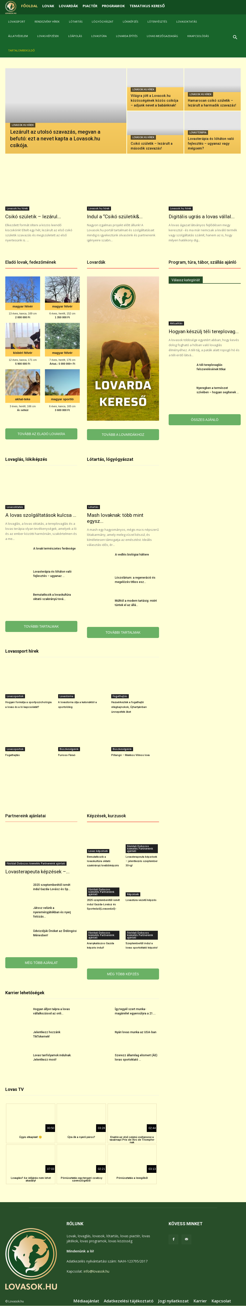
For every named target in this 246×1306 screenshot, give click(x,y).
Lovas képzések (48, 36)
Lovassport (16, 21)
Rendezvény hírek (47, 21)
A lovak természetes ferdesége (54, 548)
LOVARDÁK (68, 5)
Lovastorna (66, 696)
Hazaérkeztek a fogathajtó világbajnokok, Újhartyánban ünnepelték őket (129, 707)
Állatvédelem (18, 36)
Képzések (133, 894)
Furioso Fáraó (66, 755)
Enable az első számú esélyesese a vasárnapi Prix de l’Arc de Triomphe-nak (132, 1140)
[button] (235, 38)
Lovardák (96, 262)
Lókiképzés (130, 21)
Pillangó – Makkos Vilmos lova (130, 755)
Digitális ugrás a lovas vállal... (202, 216)
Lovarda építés (126, 36)
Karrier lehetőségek (24, 992)
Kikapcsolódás (198, 36)
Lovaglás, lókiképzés (26, 459)
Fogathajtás (120, 696)
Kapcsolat (221, 1301)
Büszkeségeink (69, 749)
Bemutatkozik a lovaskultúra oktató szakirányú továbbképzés (103, 861)
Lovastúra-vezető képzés (141, 900)
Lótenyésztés (157, 21)
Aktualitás (176, 323)
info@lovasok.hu (96, 1271)
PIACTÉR (90, 5)
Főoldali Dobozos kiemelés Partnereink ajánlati (36, 863)
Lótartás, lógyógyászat (110, 459)
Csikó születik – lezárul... (33, 216)
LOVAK (48, 5)
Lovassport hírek (22, 651)
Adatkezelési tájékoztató (129, 1301)
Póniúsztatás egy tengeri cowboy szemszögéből (81, 1179)
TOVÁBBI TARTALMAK (41, 626)
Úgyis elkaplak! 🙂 (30, 1137)
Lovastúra (99, 36)
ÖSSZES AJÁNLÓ (204, 420)
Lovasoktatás (186, 21)
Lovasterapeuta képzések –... (37, 872)
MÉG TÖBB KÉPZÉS (123, 974)
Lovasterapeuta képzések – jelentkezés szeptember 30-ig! (142, 861)
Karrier (200, 1301)
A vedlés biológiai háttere (132, 554)
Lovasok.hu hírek (23, 125)
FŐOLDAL (29, 5)
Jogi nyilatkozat (173, 1301)
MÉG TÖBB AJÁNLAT (41, 963)
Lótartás (75, 21)
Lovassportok (15, 696)
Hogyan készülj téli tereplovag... (204, 331)
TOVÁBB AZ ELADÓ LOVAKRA (41, 434)
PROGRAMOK (113, 5)
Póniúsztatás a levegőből (132, 1178)
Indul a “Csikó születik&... (115, 216)
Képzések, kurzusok (106, 815)
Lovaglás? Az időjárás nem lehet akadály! (31, 1179)
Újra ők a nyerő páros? (81, 1137)
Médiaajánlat (86, 1301)
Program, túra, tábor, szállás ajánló (202, 262)
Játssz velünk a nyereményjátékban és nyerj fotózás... (52, 912)
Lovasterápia (198, 132)
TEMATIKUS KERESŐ (147, 5)
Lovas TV (14, 1089)
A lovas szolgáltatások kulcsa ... (40, 515)
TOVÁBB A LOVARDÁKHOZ (123, 435)
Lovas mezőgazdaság (162, 36)
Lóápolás (75, 36)
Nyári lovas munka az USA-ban (135, 1032)
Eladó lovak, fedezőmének (30, 262)
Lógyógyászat (102, 21)
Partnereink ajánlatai (25, 815)
